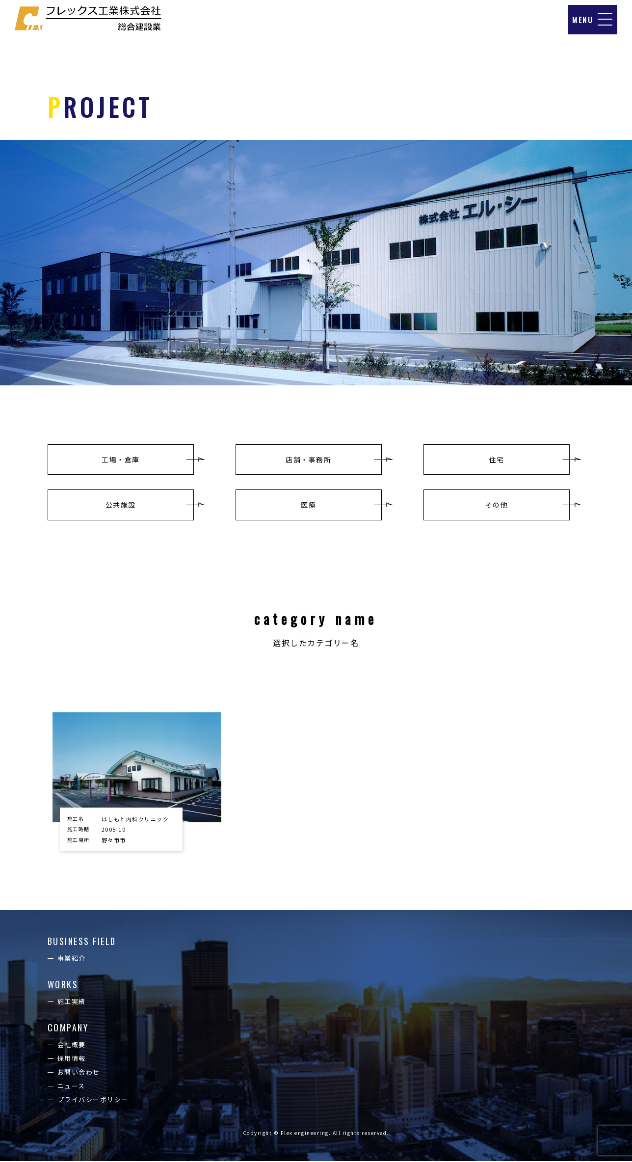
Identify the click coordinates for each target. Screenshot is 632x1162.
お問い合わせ (78, 1073)
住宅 (496, 459)
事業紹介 (71, 959)
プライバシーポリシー (93, 1100)
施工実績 (71, 1002)
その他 (496, 505)
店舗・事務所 (308, 459)
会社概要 (71, 1045)
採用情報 (71, 1059)
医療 (308, 505)
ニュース (71, 1086)
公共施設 (120, 505)
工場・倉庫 (121, 459)
